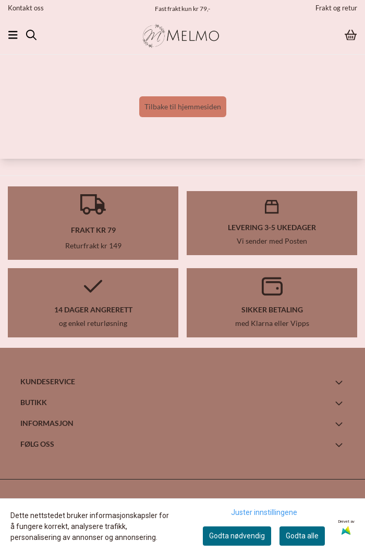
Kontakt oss (26, 8)
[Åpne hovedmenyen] (13, 35)
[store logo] (182, 35)
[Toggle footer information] (340, 382)
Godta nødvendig (237, 536)
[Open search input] (31, 35)
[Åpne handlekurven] (350, 35)
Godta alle (302, 536)
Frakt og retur (336, 8)
